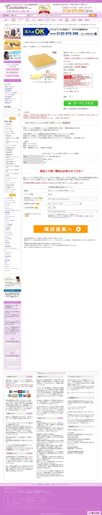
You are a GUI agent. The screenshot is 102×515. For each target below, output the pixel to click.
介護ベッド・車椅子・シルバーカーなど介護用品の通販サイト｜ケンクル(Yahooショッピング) (29, 501)
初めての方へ (16, 11)
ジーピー (7, 230)
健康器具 (87, 20)
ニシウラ (7, 244)
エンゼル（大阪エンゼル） (12, 210)
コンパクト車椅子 (10, 94)
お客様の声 (86, 1)
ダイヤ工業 (8, 238)
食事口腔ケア (67, 20)
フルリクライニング (11, 178)
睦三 (6, 262)
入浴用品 (60, 20)
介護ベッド (7, 20)
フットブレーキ (10, 183)
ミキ (6, 258)
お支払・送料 (25, 11)
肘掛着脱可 (9, 150)
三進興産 (7, 228)
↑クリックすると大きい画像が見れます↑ (42, 82)
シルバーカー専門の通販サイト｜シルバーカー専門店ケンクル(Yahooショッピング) (26, 503)
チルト (7, 180)
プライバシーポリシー (63, 484)
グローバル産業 (9, 220)
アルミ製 (8, 129)
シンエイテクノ (9, 234)
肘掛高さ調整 (9, 185)
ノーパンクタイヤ (10, 145)
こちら (25, 386)
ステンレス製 (9, 133)
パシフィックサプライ (11, 248)
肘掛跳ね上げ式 (10, 147)
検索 (12, 118)
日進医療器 (8, 246)
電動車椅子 (8, 102)
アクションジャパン (10, 202)
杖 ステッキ (33, 20)
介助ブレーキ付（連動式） (12, 138)
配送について (15, 450)
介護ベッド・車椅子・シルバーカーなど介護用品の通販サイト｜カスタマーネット (26, 497)
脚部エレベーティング (12, 157)
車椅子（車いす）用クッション (48, 24)
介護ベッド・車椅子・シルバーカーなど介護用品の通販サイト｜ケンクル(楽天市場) (27, 499)
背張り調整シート (10, 161)
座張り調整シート (10, 164)
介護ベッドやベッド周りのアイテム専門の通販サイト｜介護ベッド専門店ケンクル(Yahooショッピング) (31, 507)
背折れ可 (8, 135)
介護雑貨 (73, 20)
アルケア (7, 204)
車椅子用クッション (10, 98)
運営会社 (40, 484)
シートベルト (9, 192)
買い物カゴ (73, 1)
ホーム (34, 484)
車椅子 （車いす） (14, 20)
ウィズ (7, 206)
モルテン (7, 266)
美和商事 (7, 260)
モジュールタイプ (10, 189)
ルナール (7, 270)
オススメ (8, 126)
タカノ (7, 240)
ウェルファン (8, 208)
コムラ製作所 (8, 224)
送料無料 (8, 124)
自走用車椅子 (8, 88)
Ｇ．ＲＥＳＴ (8, 232)
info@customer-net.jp (77, 441)
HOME (9, 11)
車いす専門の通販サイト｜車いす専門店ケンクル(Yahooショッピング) (23, 505)
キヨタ (7, 218)
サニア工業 (8, 226)
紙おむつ (53, 20)
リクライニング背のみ (12, 173)
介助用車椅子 (8, 90)
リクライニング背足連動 (12, 167)
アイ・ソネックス (10, 200)
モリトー (7, 264)
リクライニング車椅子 (11, 92)
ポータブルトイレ (47, 20)
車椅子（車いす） (34, 24)
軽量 (7, 176)
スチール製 (9, 131)
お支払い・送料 (50, 484)
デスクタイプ (9, 159)
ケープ (7, 222)
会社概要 (80, 1)
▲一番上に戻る (94, 513)
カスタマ (7, 214)
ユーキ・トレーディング (12, 268)
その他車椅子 (8, 96)
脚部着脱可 (9, 154)
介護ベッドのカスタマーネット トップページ (16, 24)
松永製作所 (8, 256)
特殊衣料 (7, 242)
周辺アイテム (8, 100)
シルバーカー (20, 20)
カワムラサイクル (10, 216)
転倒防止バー (9, 187)
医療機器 (80, 20)
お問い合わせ (93, 1)
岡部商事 (7, 212)
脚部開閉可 (9, 152)
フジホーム (8, 252)
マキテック (8, 254)
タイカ (7, 236)
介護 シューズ (27, 20)
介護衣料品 (40, 20)
